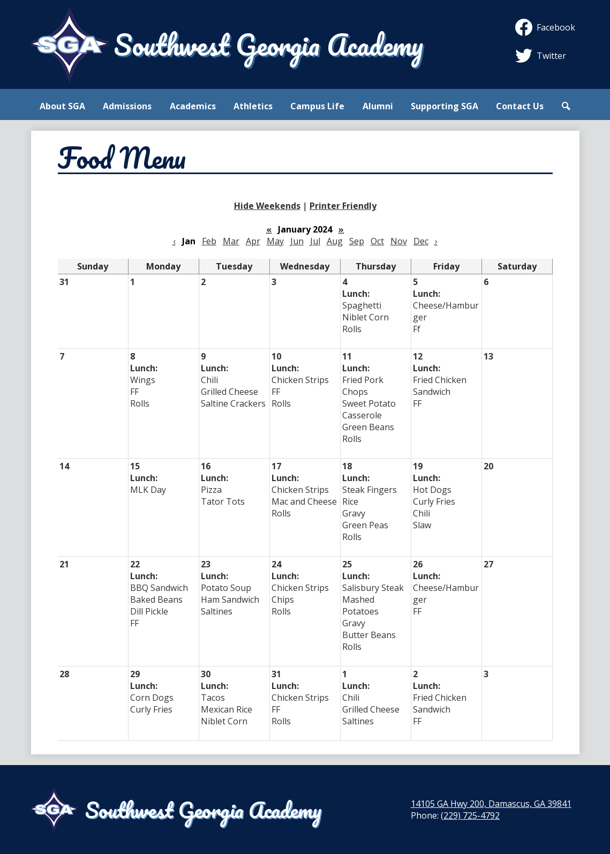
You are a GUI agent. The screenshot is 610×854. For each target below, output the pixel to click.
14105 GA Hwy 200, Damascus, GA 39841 (491, 804)
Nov (398, 241)
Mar (231, 241)
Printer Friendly (343, 206)
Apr (253, 241)
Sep (356, 241)
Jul (315, 241)
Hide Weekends (267, 206)
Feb (209, 241)
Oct (377, 241)
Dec (420, 241)
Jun (297, 241)
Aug (335, 241)
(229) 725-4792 (470, 815)
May (275, 241)
